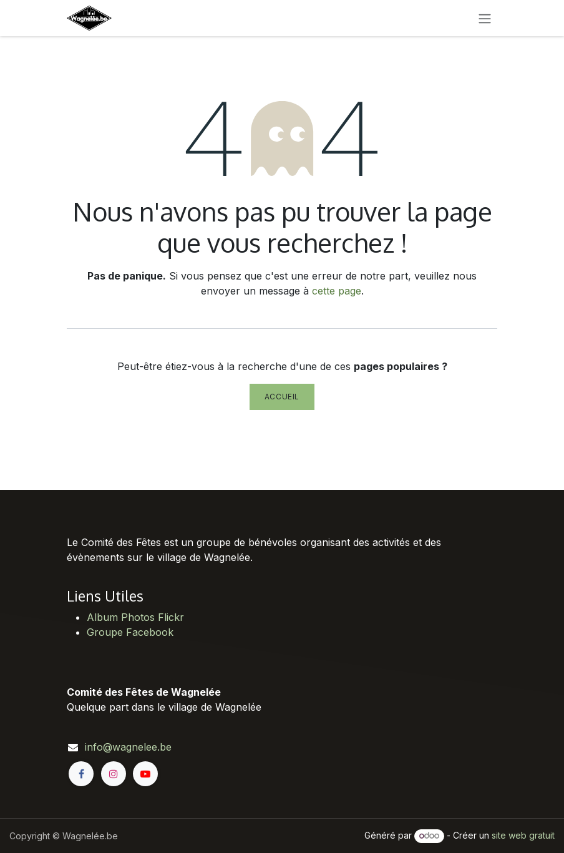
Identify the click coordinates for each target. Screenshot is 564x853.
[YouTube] (145, 773)
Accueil (282, 396)
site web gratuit (523, 835)
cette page (336, 291)
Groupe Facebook (130, 632)
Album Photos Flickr (135, 617)
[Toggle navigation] (484, 18)
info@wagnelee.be (128, 747)
